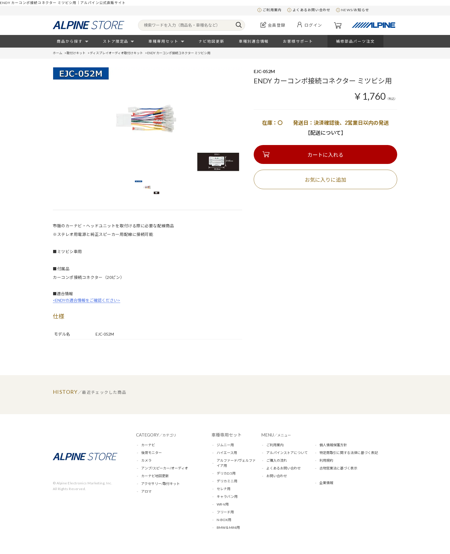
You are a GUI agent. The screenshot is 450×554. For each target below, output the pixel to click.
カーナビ (148, 445)
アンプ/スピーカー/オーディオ (164, 468)
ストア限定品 (116, 41)
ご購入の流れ (276, 460)
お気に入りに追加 (325, 180)
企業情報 (326, 483)
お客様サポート (298, 41)
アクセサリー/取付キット (160, 483)
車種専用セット (163, 41)
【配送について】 (325, 133)
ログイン (313, 25)
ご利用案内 (272, 10)
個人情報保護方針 (333, 445)
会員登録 (277, 25)
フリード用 (225, 512)
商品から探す (70, 41)
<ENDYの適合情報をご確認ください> (86, 300)
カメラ (146, 460)
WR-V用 (223, 504)
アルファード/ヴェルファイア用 (236, 463)
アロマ (146, 491)
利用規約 (326, 460)
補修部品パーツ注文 (355, 41)
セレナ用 (223, 489)
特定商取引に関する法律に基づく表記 (348, 453)
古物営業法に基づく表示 (338, 468)
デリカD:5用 (226, 473)
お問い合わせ (276, 476)
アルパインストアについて (287, 453)
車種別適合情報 (254, 41)
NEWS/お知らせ (355, 10)
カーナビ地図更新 (155, 476)
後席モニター (151, 453)
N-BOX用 (224, 520)
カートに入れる (325, 155)
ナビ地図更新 (211, 41)
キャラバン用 (227, 496)
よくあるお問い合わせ (311, 10)
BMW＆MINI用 (228, 527)
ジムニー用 (225, 445)
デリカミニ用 (227, 481)
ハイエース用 (227, 453)
